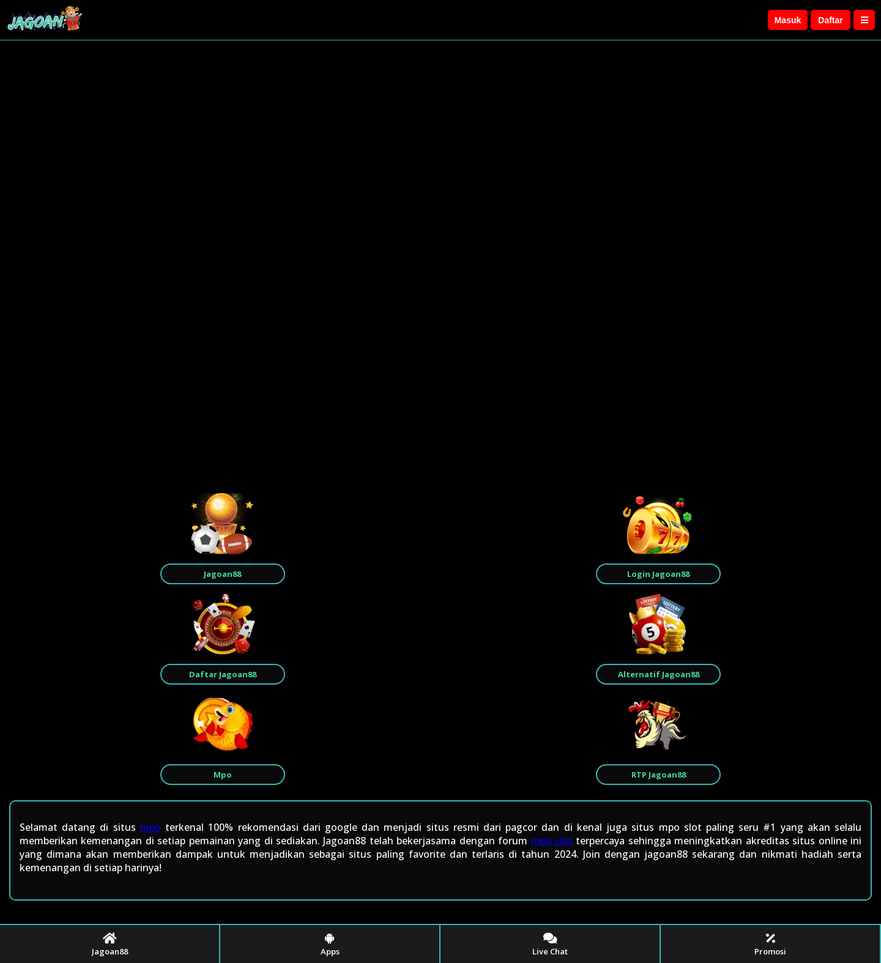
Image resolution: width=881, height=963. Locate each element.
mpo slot (552, 840)
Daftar (830, 20)
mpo (150, 827)
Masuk (788, 20)
